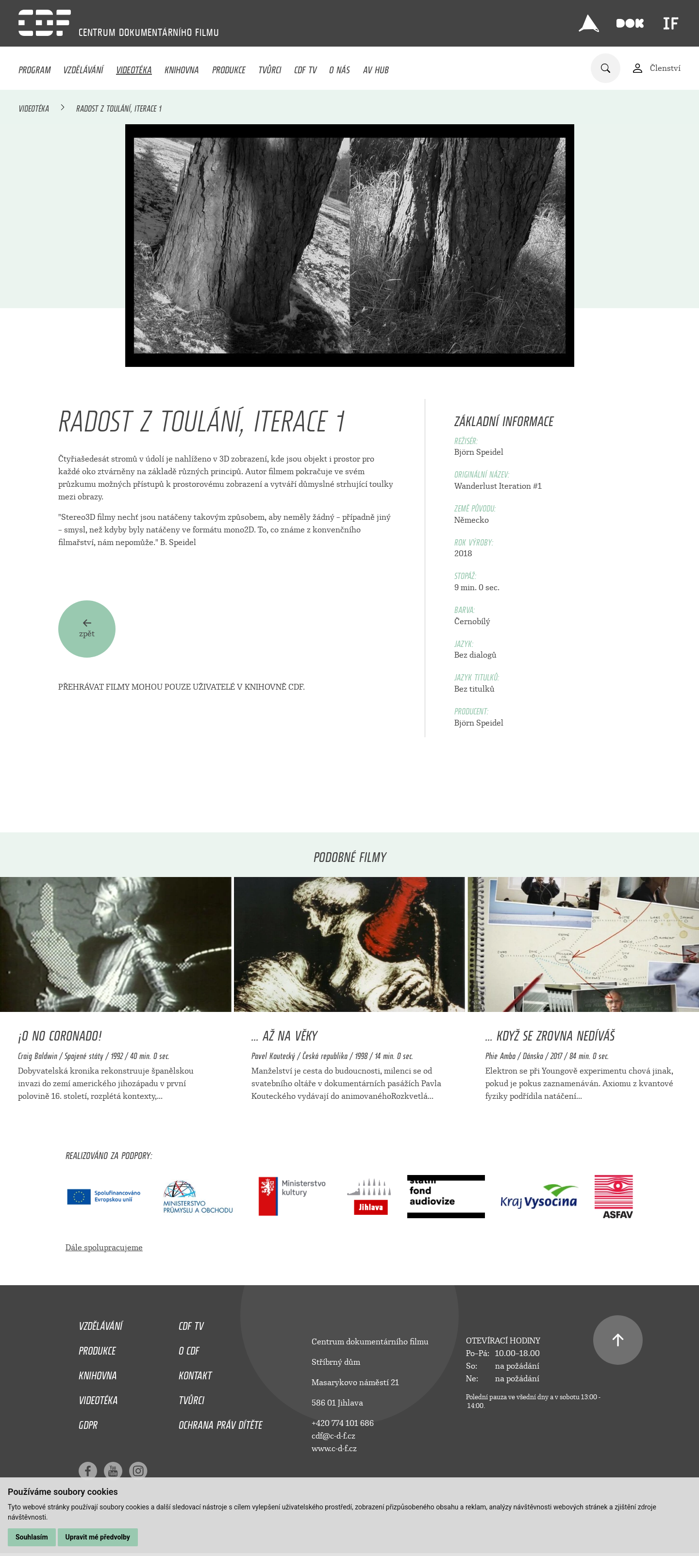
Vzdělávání (83, 67)
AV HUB (376, 67)
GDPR (88, 1422)
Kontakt (195, 1373)
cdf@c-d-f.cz (333, 1435)
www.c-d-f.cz (334, 1448)
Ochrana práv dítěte (220, 1422)
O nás (339, 67)
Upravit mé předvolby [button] (98, 1537)
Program (34, 67)
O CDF (189, 1348)
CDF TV (305, 67)
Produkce (229, 67)
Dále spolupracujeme (104, 1247)
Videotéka (134, 67)
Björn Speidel (478, 452)
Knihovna (182, 67)
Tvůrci (269, 67)
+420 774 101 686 (343, 1423)
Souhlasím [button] (32, 1537)
